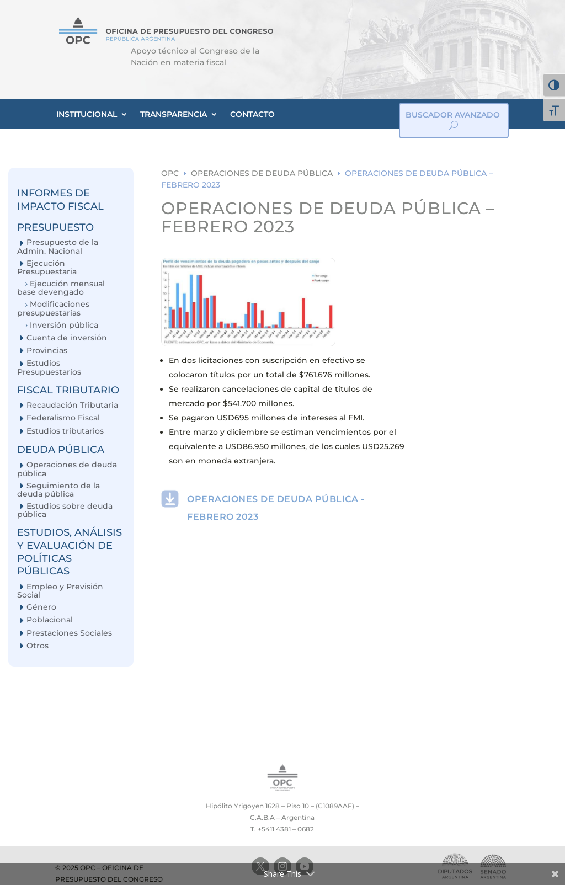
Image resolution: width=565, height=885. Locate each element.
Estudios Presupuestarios (49, 367)
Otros (37, 646)
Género (41, 607)
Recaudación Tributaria (72, 405)
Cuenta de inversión (66, 338)
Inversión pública (64, 325)
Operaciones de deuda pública (67, 469)
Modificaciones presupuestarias (53, 308)
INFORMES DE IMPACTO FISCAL (60, 199)
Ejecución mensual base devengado (61, 288)
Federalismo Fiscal (63, 418)
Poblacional (49, 620)
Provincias (46, 350)
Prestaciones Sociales (69, 633)
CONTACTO (252, 114)
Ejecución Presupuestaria (47, 267)
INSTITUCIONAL (86, 114)
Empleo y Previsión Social (60, 591)
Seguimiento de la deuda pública (58, 490)
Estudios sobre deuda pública (65, 510)
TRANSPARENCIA (173, 114)
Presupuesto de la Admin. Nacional (57, 246)
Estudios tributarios (65, 431)
